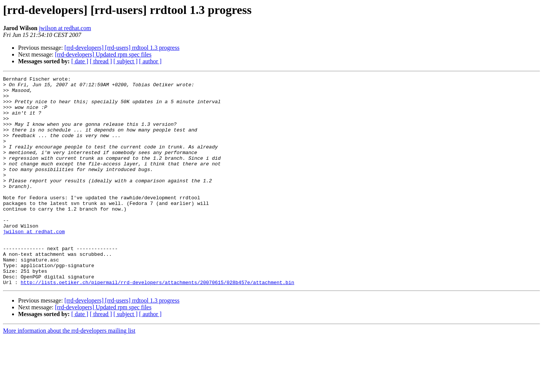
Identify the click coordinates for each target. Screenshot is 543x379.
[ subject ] (126, 61)
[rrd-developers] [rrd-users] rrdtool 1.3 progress (121, 47)
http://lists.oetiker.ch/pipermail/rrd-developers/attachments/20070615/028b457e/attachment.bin (157, 324)
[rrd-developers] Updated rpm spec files (103, 54)
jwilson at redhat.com (65, 28)
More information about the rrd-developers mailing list (69, 372)
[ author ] (150, 61)
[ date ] (79, 61)
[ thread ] (101, 61)
